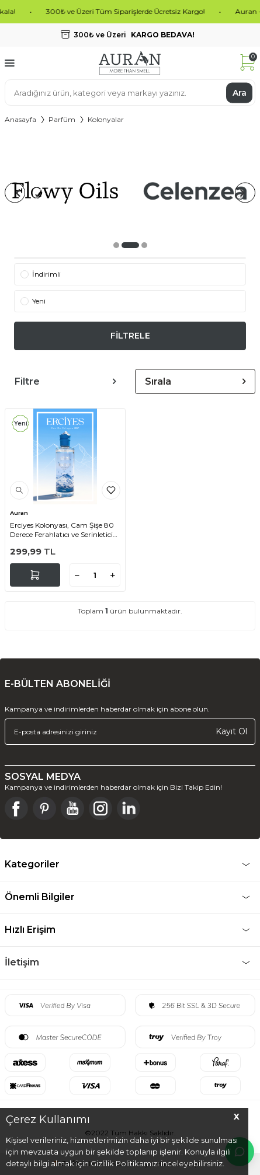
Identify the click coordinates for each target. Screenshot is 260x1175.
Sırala (195, 381)
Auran (19, 513)
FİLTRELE (130, 335)
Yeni (33, 301)
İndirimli (40, 274)
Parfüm (61, 119)
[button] (116, 245)
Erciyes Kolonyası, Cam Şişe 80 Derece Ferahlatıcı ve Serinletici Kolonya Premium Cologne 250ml (62, 530)
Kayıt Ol (231, 731)
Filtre (65, 381)
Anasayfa (20, 119)
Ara (240, 92)
